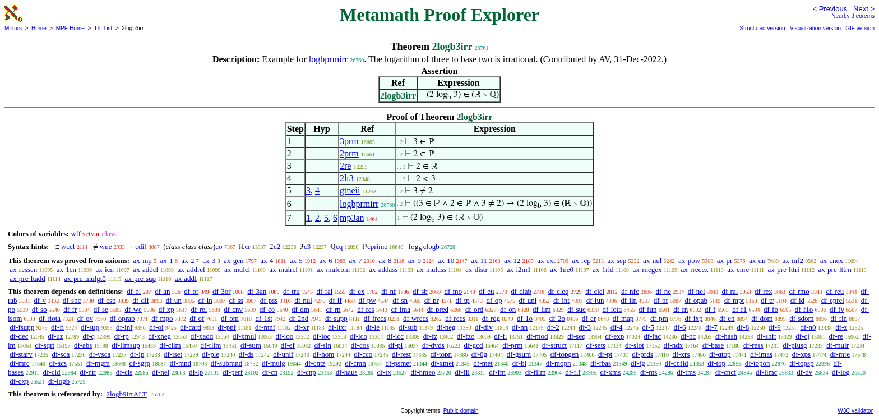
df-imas (761, 354)
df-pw (367, 300)
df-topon (757, 363)
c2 (277, 246)
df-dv (804, 372)
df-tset (173, 354)
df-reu (835, 291)
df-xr (301, 327)
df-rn (333, 309)
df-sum (250, 345)
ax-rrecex (695, 269)
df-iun (595, 300)
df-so (39, 309)
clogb (431, 246)
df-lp (196, 372)
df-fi (57, 327)
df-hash (726, 336)
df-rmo (799, 291)
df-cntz (315, 363)
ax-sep (616, 260)
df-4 (616, 327)
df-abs (83, 345)
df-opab (696, 300)
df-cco (363, 354)
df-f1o (804, 309)
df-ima (400, 309)
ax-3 (208, 260)
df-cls (124, 372)
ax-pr (724, 260)
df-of (196, 318)
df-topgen (564, 354)
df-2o (557, 318)
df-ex (356, 291)
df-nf (388, 291)
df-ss (236, 300)
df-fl (500, 336)
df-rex (763, 291)
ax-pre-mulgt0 (84, 278)
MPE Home (70, 28)
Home (39, 28)
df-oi (156, 327)
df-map (623, 318)
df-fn (680, 309)
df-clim (170, 345)
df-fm (497, 372)
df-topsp (801, 363)
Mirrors (13, 28)
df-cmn (355, 363)
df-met (483, 363)
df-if (335, 300)
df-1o (525, 318)
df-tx (384, 372)
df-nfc (630, 291)
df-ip (137, 354)
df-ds (246, 354)
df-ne (662, 291)
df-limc (766, 372)
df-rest (401, 354)
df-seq (576, 336)
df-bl (519, 363)
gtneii (350, 190)
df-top (716, 363)
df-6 (680, 327)
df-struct (554, 345)
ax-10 (446, 260)
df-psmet (398, 363)
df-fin (838, 318)
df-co (267, 309)
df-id (797, 300)
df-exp (614, 336)
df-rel (199, 309)
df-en (726, 318)
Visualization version (815, 28)
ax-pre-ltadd (27, 278)
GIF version (860, 28)
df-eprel (832, 300)
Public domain (461, 411)
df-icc (395, 336)
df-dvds (433, 345)
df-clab (521, 291)
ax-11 (479, 260)
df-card (190, 327)
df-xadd (202, 336)
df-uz (55, 336)
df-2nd (299, 318)
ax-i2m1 (519, 269)
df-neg (446, 327)
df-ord (474, 309)
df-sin (322, 345)
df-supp (336, 318)
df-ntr (88, 372)
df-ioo (285, 336)
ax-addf (186, 278)
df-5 (648, 327)
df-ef (288, 345)
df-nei (160, 372)
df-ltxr (337, 327)
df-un (174, 300)
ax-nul (652, 260)
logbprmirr (328, 59)
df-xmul (244, 336)
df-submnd (226, 363)
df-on (508, 309)
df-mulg (273, 363)
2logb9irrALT (126, 394)
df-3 (585, 327)
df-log (841, 372)
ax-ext (546, 260)
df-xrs (681, 354)
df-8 (743, 327)
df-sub (408, 327)
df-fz (430, 336)
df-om (230, 318)
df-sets (596, 345)
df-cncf (726, 372)
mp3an (352, 218)
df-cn (269, 372)
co (218, 246)
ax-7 (355, 260)
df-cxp (19, 381)
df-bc (688, 336)
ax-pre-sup (140, 278)
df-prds (642, 354)
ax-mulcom (333, 269)
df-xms (610, 372)
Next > (864, 8)
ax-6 (326, 260)
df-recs (455, 318)
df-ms (648, 372)
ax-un (757, 260)
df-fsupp (22, 327)
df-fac (652, 336)
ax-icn (105, 269)
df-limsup (126, 345)
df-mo (453, 291)
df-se (101, 309)
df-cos (360, 345)
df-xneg (160, 336)
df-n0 (808, 327)
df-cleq (558, 291)
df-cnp (306, 372)
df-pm (659, 318)
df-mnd (180, 363)
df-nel (696, 291)
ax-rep (581, 260)
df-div (484, 327)
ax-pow (689, 260)
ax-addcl (145, 269)
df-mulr (837, 345)
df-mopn (558, 363)
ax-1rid (603, 269)
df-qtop (719, 354)
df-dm (300, 309)
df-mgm (98, 363)
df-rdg (491, 318)
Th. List (103, 28)
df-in (205, 300)
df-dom (761, 318)
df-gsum (519, 354)
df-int (561, 300)
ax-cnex (831, 260)
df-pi (395, 345)
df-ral (729, 291)
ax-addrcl (191, 269)
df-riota (50, 318)
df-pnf (227, 327)
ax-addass (383, 269)
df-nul (303, 300)
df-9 (775, 327)
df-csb (107, 300)
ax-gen (233, 260)
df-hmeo (422, 372)
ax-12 (512, 260)
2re (345, 165)
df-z (841, 327)
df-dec (19, 336)
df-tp (463, 300)
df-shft (766, 336)
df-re (836, 336)
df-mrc (19, 363)
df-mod (537, 336)
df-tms (686, 372)
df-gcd (473, 345)
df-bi (134, 291)
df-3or (221, 291)
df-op (494, 300)
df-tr (767, 300)
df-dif (140, 300)
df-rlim (210, 345)
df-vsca (99, 354)
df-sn (400, 300)
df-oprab (122, 318)
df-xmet (442, 363)
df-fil (462, 372)
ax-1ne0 (561, 269)
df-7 (711, 327)
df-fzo (466, 336)
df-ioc (321, 336)
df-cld (52, 372)
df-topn (441, 354)
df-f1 (739, 309)
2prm (349, 153)
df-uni (528, 300)
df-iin (629, 300)
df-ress (753, 345)
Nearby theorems (853, 16)
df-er (589, 318)
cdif (140, 246)
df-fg (638, 363)
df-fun (648, 309)
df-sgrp (140, 363)
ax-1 (166, 260)
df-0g (479, 354)
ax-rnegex (647, 269)
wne (106, 246)
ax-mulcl (237, 269)
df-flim (535, 372)
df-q (88, 336)
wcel (68, 246)
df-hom (323, 354)
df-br (661, 300)
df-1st (264, 318)
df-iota (612, 309)
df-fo (771, 309)
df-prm (512, 345)
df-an (162, 291)
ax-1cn (66, 269)
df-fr (70, 309)
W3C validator (855, 411)
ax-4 (266, 260)
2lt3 (347, 178)
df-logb (59, 381)
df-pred (437, 309)
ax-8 (384, 260)
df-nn (520, 327)
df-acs (58, 363)
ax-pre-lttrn (834, 269)
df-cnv (233, 309)
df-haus (347, 372)
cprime (377, 246)
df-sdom (801, 318)
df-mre (840, 354)
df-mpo (162, 318)
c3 (307, 246)
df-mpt (734, 300)
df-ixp (694, 318)
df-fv (837, 309)
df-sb (420, 291)
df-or (191, 291)
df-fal (324, 291)
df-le (373, 327)
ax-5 (296, 260)
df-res (365, 309)
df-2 (553, 327)
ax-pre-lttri (783, 269)
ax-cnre (738, 269)
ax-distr (476, 269)
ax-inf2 (792, 260)
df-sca (61, 354)
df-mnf (265, 327)
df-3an (256, 291)
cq (339, 246)
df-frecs (375, 318)
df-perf (233, 372)
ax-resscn (23, 269)
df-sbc (72, 300)
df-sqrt (44, 345)
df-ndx (673, 345)
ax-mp (142, 260)
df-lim (542, 309)
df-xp (166, 309)
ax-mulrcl (283, 269)
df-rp (121, 336)
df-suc (576, 309)
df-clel (594, 291)
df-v (40, 300)
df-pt (605, 354)
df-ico (358, 336)
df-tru (291, 291)
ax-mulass (431, 269)
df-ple (210, 354)
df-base (713, 345)
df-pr (431, 300)
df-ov (85, 318)
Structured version (762, 28)
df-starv (21, 354)
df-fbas (600, 363)
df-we (133, 309)
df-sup (90, 327)
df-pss (269, 300)
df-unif (283, 354)
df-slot (634, 345)
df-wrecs (415, 318)
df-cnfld (676, 363)
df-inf (124, 327)
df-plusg (795, 345)
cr (247, 246)
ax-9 (414, 260)
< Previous (829, 8)
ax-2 (187, 260)
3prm (349, 141)
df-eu (486, 291)
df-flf (572, 372)
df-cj (802, 336)
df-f (710, 309)
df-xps (801, 354)
